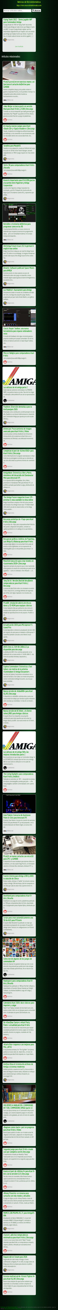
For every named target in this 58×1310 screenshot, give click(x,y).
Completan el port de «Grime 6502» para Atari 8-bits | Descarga (18, 451)
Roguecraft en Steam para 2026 (15, 1256)
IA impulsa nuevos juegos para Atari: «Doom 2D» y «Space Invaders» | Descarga (18, 127)
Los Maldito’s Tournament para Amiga (17, 290)
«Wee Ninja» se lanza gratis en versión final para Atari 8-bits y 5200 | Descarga (18, 107)
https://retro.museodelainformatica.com (29, 5)
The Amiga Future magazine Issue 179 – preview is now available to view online (18, 498)
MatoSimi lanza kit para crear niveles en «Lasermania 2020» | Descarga (18, 562)
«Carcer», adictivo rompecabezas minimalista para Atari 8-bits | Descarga (18, 1236)
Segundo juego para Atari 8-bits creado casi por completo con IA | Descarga (18, 1150)
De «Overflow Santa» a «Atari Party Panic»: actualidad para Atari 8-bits (16, 1023)
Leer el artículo (19, 46)
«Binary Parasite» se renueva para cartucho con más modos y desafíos (16, 1194)
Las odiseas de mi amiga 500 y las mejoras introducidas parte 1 (16, 753)
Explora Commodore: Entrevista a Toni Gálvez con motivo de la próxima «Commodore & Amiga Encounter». (17, 669)
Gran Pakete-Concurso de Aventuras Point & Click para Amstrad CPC (17, 816)
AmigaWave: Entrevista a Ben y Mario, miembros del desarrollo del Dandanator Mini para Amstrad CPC (18, 475)
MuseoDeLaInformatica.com (13, 1308)
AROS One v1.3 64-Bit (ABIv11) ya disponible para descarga (16, 648)
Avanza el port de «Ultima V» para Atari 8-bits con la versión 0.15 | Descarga (19, 1172)
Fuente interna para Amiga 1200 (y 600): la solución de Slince (18, 877)
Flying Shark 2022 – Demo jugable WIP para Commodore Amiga (17, 20)
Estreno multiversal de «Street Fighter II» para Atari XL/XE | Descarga (19, 1277)
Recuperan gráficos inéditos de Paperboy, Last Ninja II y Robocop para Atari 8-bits (19, 540)
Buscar (36, 11)
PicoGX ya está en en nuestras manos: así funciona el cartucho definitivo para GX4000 (18, 84)
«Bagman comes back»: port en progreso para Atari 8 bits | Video (18, 1128)
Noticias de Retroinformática (29, 1)
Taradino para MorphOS (12, 145)
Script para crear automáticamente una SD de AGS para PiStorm (18, 918)
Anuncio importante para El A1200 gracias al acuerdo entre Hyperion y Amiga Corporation (19, 183)
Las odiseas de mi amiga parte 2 (15, 387)
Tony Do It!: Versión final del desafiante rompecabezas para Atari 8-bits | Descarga (18, 583)
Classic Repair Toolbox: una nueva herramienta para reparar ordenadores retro (17, 331)
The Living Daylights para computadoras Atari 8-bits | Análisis (18, 775)
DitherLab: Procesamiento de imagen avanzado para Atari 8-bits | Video (17, 430)
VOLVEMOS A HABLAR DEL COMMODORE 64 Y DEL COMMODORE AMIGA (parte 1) (18, 1106)
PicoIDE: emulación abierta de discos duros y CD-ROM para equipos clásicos (17, 604)
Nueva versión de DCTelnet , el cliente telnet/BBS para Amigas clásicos (17, 712)
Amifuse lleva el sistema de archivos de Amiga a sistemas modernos (18, 1065)
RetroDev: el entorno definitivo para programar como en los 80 (17, 225)
